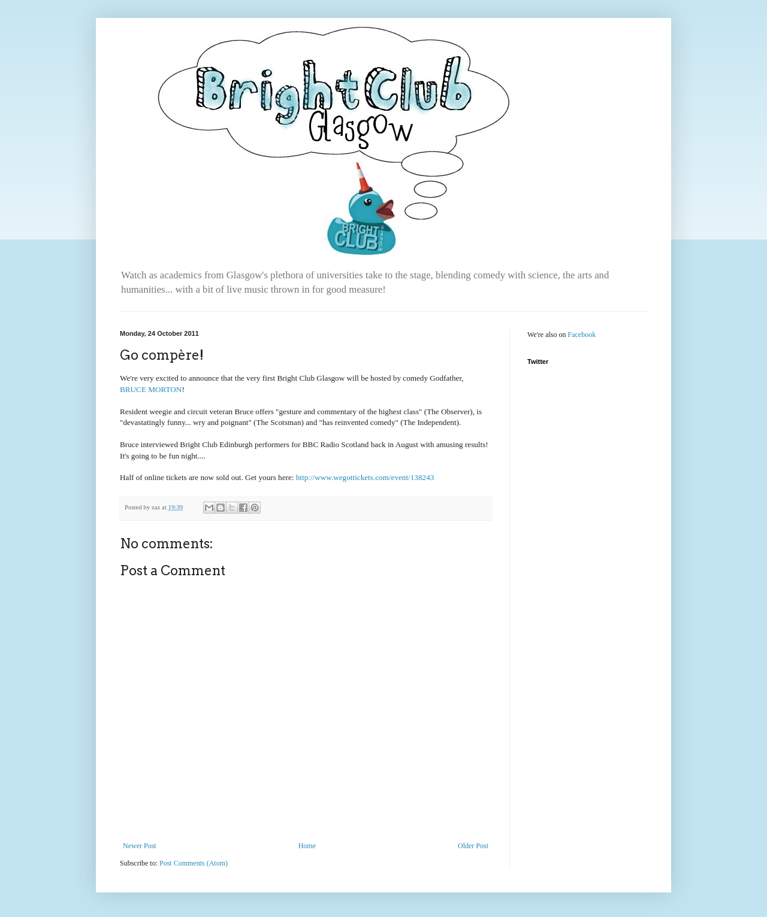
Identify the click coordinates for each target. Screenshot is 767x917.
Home (307, 846)
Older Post (473, 846)
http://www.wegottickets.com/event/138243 (365, 477)
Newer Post (139, 846)
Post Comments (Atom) (193, 863)
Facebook (582, 334)
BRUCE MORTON (151, 389)
